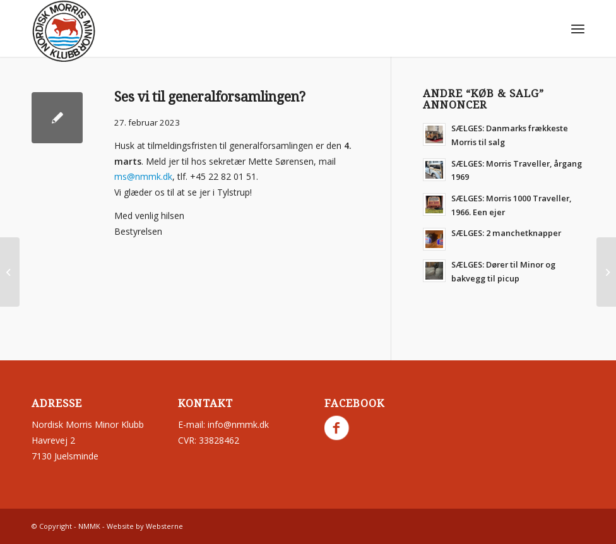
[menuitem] (577, 28)
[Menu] (577, 28)
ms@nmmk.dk (143, 176)
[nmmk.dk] (64, 31)
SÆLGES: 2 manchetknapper (506, 233)
